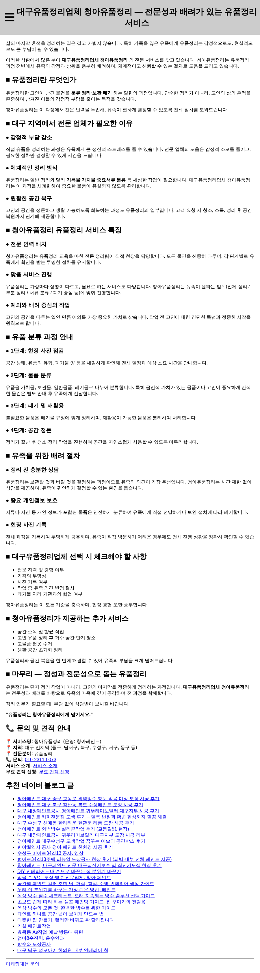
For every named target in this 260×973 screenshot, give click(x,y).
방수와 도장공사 (34, 944)
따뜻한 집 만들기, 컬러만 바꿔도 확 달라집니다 (65, 920)
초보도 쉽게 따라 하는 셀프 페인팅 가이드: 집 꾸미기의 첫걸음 (81, 901)
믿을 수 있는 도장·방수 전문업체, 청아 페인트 (64, 877)
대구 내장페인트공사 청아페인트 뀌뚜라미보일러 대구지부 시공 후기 (88, 810)
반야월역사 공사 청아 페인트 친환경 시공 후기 (65, 847)
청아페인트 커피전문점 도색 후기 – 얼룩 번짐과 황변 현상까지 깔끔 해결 (92, 816)
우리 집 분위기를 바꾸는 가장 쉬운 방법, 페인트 (66, 889)
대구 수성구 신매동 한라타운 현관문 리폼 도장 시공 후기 (75, 822)
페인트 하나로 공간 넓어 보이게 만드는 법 (60, 913)
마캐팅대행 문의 (22, 963)
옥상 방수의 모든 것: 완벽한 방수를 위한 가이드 (66, 907)
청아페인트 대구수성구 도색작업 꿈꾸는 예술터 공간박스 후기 (81, 841)
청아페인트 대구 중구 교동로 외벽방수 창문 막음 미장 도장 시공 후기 (88, 798)
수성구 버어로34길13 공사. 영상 (50, 853)
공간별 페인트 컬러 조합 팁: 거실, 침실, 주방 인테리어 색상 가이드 (85, 883)
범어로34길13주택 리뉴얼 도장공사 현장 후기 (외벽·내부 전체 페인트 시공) (94, 859)
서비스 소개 (45, 765)
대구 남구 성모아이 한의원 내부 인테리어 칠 (62, 950)
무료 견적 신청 (54, 771)
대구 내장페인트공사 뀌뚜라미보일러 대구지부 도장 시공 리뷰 (81, 835)
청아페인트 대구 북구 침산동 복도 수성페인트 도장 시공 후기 (80, 804)
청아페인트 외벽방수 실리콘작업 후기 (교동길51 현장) (73, 828)
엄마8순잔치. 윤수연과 (40, 938)
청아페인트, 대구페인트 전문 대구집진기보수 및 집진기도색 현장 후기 (89, 865)
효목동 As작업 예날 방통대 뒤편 (50, 932)
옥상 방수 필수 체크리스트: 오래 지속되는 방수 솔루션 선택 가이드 (86, 895)
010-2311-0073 (40, 759)
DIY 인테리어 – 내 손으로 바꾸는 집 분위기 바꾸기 (69, 871)
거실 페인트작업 (34, 926)
